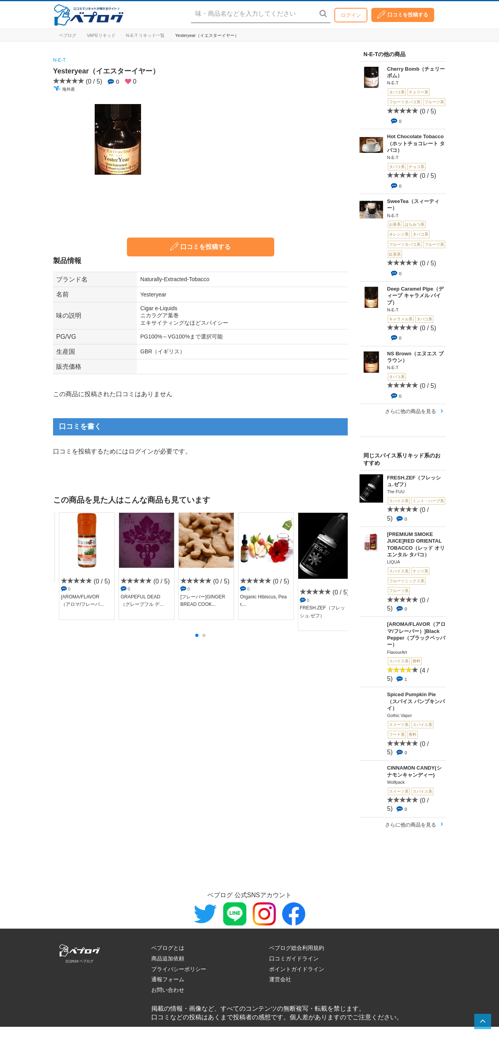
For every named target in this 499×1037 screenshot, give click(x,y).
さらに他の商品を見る (410, 411)
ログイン (351, 15)
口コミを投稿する (402, 14)
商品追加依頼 (167, 958)
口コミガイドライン (294, 958)
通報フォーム (167, 979)
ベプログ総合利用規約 (296, 948)
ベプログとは (167, 948)
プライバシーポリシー (178, 969)
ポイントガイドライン (296, 969)
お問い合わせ (167, 990)
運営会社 (280, 979)
